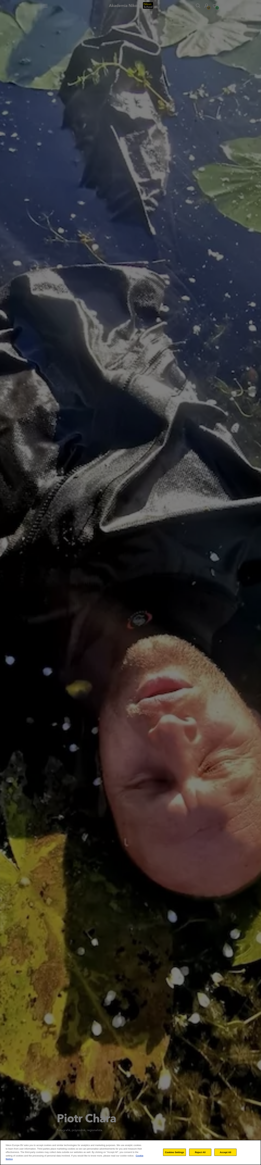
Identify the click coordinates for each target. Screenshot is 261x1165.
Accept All (225, 1152)
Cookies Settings (174, 1152)
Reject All (200, 1152)
